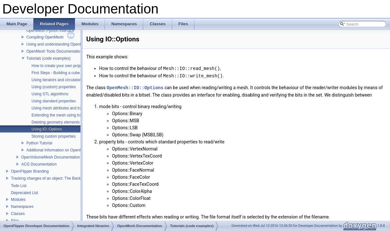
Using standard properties (54, 101)
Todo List (18, 186)
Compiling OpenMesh (44, 37)
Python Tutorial (39, 143)
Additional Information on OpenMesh (57, 150)
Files (15, 220)
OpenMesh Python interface (50, 30)
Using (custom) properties (54, 87)
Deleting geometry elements (55, 122)
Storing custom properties (54, 136)
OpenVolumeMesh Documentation (50, 157)
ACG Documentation (39, 164)
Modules (18, 199)
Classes (18, 213)
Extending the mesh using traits (58, 115)
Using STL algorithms (50, 94)
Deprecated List (24, 193)
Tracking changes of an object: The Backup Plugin (54, 178)
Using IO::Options (47, 129)
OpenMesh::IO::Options (135, 87)
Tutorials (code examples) (48, 58)
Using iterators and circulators (57, 80)
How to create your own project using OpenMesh (73, 66)
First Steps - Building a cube (56, 73)
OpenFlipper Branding (30, 171)
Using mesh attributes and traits (59, 108)
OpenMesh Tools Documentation (54, 51)
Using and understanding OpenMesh (57, 44)
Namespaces (22, 206)
